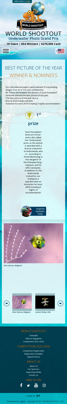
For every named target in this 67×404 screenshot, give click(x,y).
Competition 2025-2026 (33, 341)
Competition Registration (33, 350)
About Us (34, 366)
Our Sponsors (33, 369)
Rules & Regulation (33, 338)
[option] (33, 245)
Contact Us (33, 375)
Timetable (33, 335)
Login (28, 1)
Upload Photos (33, 357)
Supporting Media (33, 372)
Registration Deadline (33, 353)
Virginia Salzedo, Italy (40, 211)
